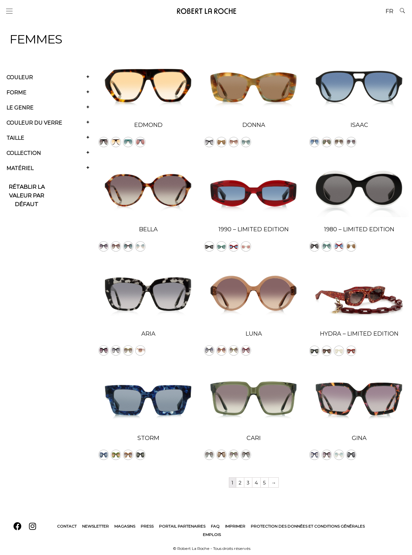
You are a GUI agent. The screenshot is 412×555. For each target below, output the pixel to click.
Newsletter (95, 526)
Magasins (124, 526)
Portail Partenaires (182, 526)
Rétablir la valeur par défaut (27, 195)
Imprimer (235, 526)
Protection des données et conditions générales (308, 526)
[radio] (103, 142)
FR (389, 11)
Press (147, 526)
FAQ (215, 526)
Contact (67, 526)
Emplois (212, 534)
